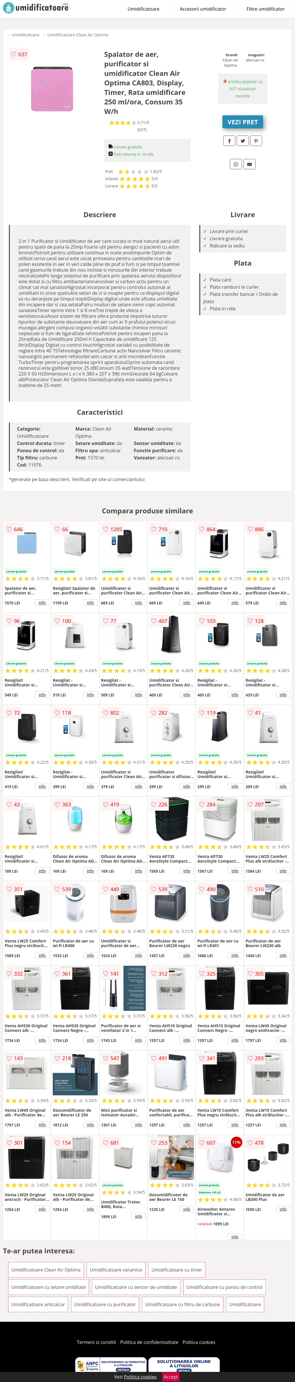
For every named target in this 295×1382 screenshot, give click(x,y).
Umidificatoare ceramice (116, 1270)
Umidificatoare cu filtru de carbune (182, 1304)
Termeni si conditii (96, 1342)
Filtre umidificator (266, 9)
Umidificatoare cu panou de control (224, 1287)
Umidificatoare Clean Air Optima (77, 34)
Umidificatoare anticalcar (38, 1304)
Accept (171, 1377)
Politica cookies (199, 1342)
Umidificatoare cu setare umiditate (48, 1287)
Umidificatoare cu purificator (105, 1304)
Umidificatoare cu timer (177, 1270)
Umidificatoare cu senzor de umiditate (136, 1287)
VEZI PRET (243, 121)
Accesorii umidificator (203, 9)
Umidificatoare (143, 9)
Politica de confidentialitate (149, 1342)
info (42, 602)
